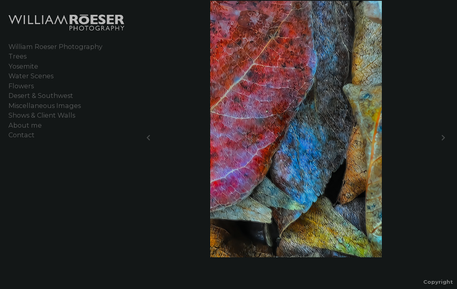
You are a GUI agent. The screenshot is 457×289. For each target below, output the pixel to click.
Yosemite (23, 66)
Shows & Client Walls (41, 115)
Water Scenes (30, 76)
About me (25, 125)
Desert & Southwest (40, 96)
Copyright (438, 282)
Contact (21, 135)
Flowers (21, 86)
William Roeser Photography (55, 47)
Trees (17, 56)
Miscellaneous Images (44, 106)
